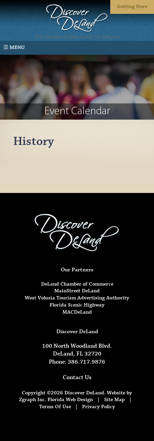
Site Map (114, 399)
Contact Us (77, 377)
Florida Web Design (70, 399)
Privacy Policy (98, 406)
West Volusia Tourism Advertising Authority (77, 297)
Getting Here (132, 6)
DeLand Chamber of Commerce (77, 284)
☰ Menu (14, 47)
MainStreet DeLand (77, 290)
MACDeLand (77, 312)
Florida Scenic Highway (77, 305)
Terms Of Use (55, 406)
